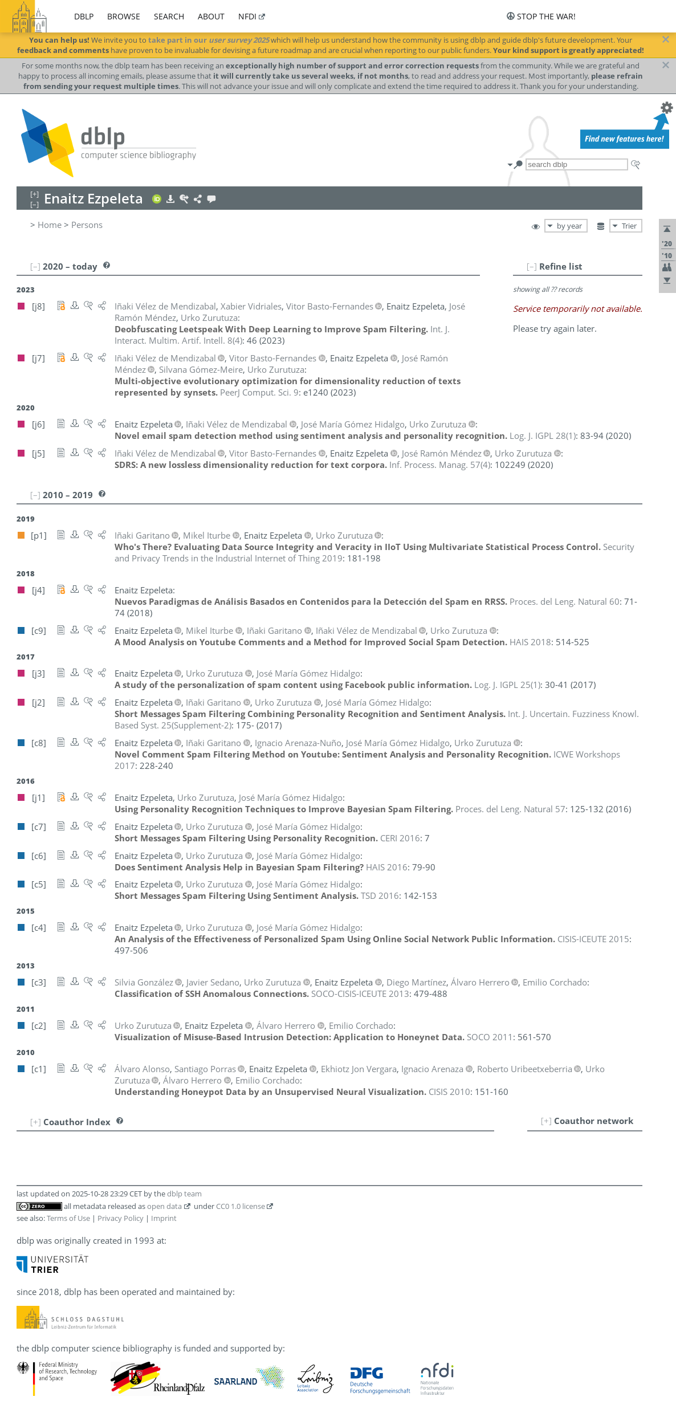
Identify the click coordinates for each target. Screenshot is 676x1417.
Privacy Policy (120, 1218)
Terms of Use (68, 1218)
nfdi (247, 16)
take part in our (208, 40)
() (543, 435)
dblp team (184, 1193)
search (169, 16)
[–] (532, 266)
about (211, 16)
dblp (83, 16)
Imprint (164, 1218)
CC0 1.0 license (240, 1206)
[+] (546, 1120)
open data (164, 1206)
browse (123, 16)
